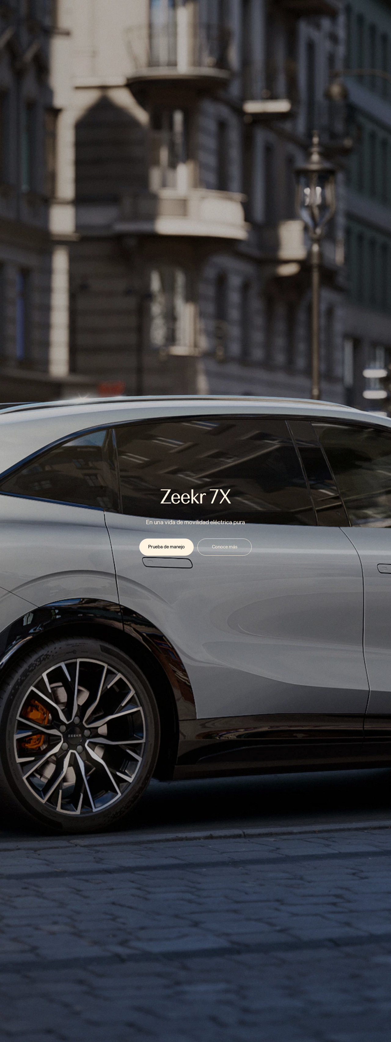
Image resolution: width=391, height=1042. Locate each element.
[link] (166, 547)
